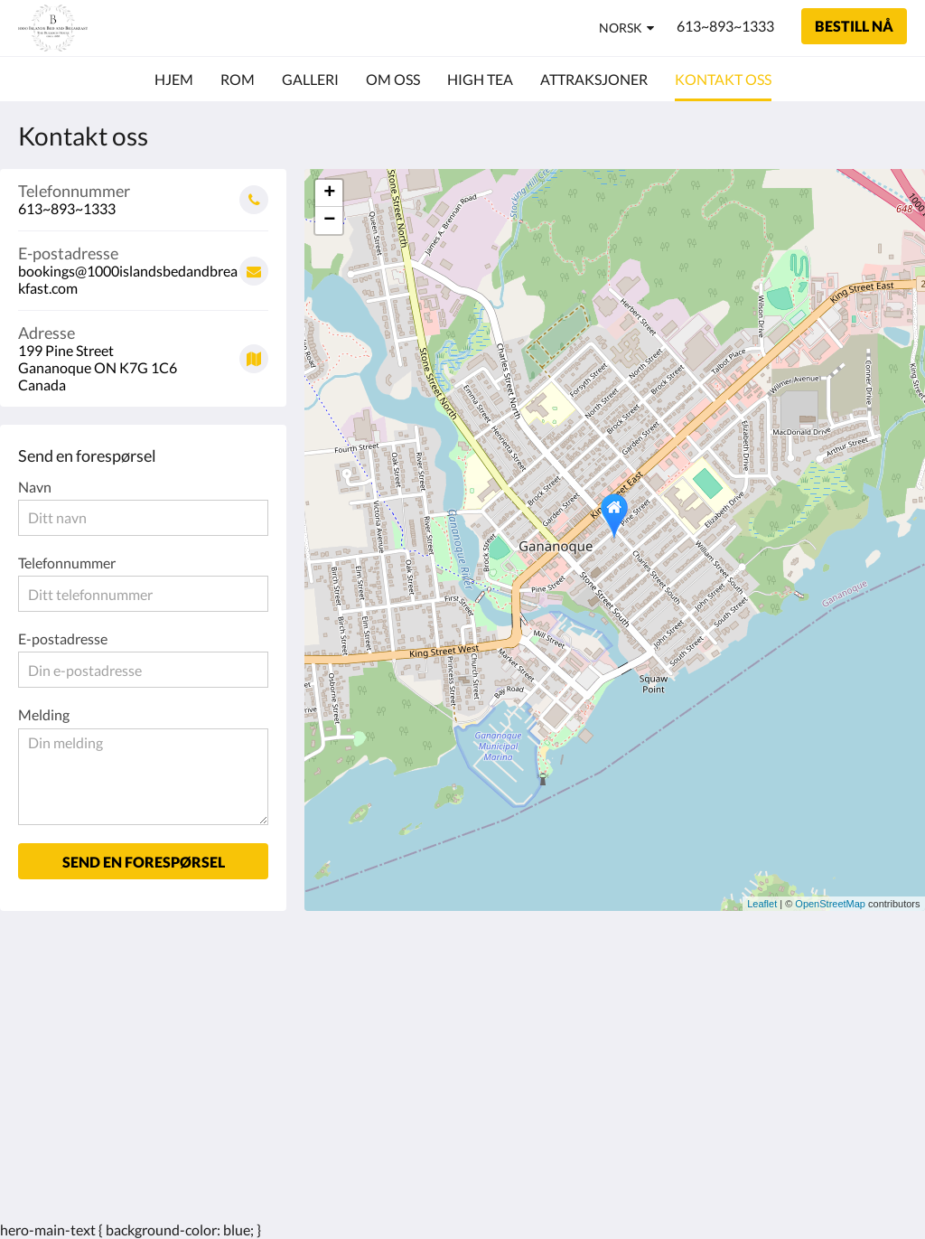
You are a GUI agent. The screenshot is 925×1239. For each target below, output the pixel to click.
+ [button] (329, 193)
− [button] (329, 220)
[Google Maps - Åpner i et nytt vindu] (143, 352)
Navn (34, 486)
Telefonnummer (67, 562)
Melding (44, 714)
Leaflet (762, 903)
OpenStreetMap (830, 903)
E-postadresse (62, 638)
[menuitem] (173, 79)
